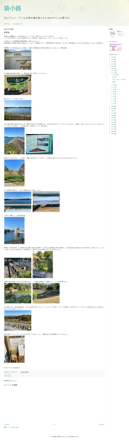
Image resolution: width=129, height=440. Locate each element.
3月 (113, 98)
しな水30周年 (115, 75)
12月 (113, 70)
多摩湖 (9, 376)
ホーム (6, 24)
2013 (112, 122)
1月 (113, 103)
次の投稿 (6, 424)
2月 (113, 101)
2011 (112, 126)
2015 (112, 117)
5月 (113, 94)
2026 (112, 57)
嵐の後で (114, 77)
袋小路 (13, 8)
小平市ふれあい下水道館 (118, 79)
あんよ (121, 31)
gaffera (63, 436)
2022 (112, 66)
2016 (112, 115)
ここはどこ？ (18, 24)
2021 (112, 68)
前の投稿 (101, 424)
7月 (113, 89)
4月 (113, 96)
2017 (112, 113)
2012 (112, 124)
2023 (112, 64)
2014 (112, 120)
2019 (112, 108)
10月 (113, 84)
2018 (112, 110)
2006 (112, 131)
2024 (112, 61)
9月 (113, 87)
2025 (112, 59)
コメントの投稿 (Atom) (13, 427)
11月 (113, 73)
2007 (112, 129)
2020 (112, 106)
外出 (9, 374)
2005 (112, 133)
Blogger (77, 436)
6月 (113, 91)
